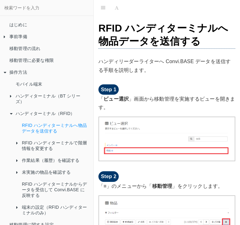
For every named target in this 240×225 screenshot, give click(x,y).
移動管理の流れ (24, 48)
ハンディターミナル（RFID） (42, 113)
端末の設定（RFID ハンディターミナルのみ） (51, 210)
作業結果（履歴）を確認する (48, 160)
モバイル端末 (29, 84)
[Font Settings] (116, 8)
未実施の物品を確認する (43, 172)
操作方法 (15, 72)
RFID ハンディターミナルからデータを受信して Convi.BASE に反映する (54, 190)
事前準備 (15, 36)
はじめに (18, 24)
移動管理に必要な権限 (31, 60)
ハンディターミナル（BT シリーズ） (45, 98)
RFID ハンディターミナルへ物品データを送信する (54, 128)
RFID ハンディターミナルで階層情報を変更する (51, 145)
